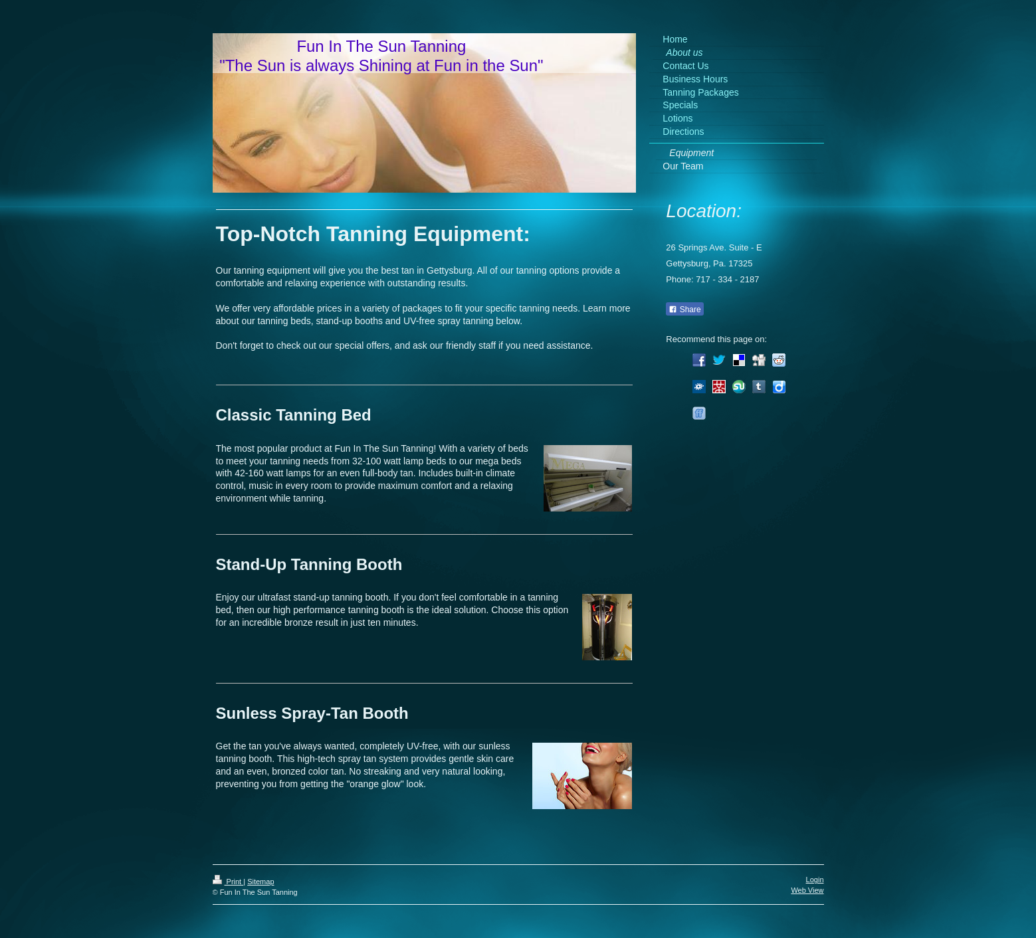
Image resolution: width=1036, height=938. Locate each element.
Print (228, 882)
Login (815, 880)
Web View (807, 890)
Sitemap (260, 882)
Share (684, 309)
